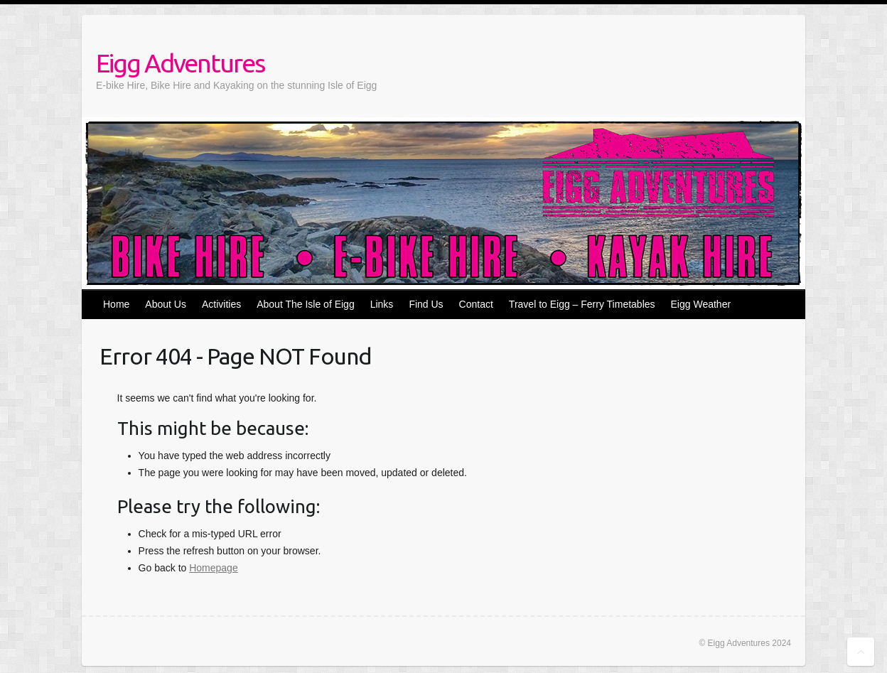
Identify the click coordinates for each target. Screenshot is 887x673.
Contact (476, 304)
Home (116, 304)
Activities (221, 304)
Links (382, 304)
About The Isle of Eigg (306, 304)
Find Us (426, 304)
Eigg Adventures (180, 62)
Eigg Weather (701, 304)
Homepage (213, 568)
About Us (165, 304)
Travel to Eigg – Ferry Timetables (582, 304)
